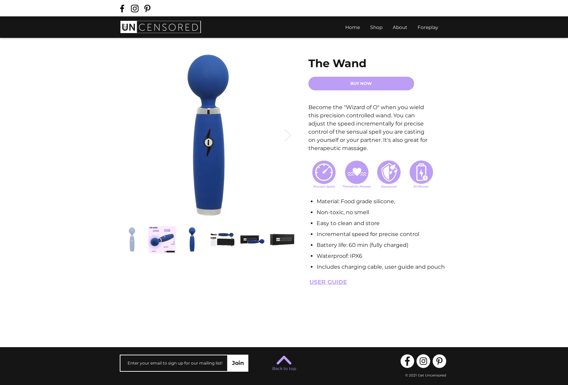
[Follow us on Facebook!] (122, 8)
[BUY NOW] (361, 83)
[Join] (238, 363)
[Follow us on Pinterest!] (147, 8)
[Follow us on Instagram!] (135, 8)
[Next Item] (288, 135)
